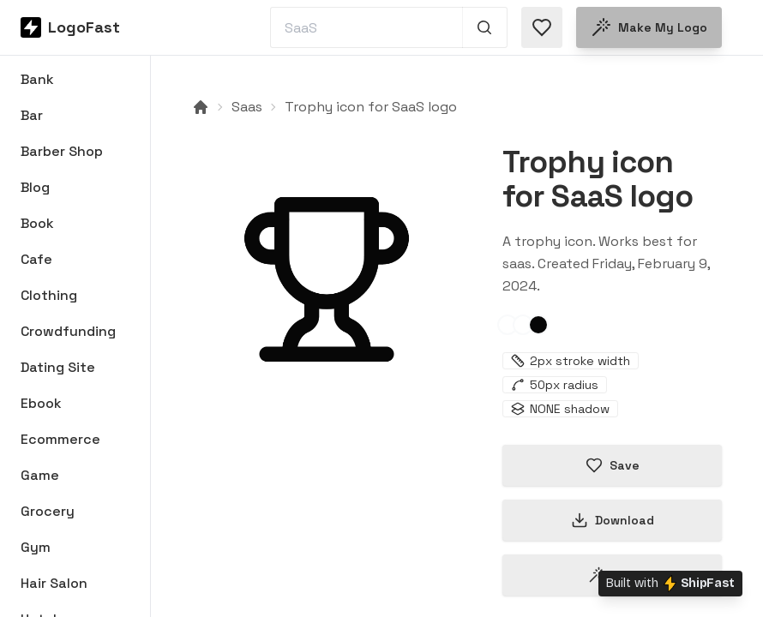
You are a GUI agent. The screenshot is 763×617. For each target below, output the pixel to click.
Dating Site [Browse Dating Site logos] (58, 367)
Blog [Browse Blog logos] (35, 187)
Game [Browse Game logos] (40, 475)
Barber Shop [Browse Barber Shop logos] (62, 151)
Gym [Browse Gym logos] (36, 547)
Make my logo (649, 27)
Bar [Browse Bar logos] (32, 115)
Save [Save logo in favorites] (613, 465)
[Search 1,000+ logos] (485, 27)
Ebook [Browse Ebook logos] (41, 403)
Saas (246, 107)
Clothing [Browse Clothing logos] (49, 295)
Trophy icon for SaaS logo (371, 107)
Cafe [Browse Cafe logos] (36, 259)
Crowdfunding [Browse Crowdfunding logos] (68, 331)
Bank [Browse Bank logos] (37, 79)
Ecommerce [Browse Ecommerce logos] (60, 439)
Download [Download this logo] (612, 520)
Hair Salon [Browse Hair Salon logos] (54, 583)
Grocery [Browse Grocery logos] (48, 511)
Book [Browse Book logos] (37, 223)
